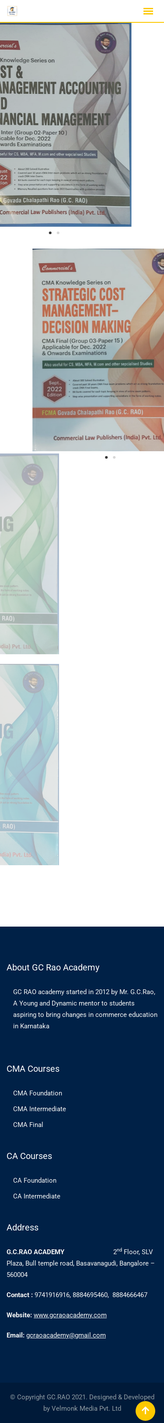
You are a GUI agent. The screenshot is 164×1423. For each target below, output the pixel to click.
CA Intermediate (36, 1196)
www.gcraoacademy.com (70, 1315)
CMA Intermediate (39, 1109)
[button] (27, 233)
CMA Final (28, 1125)
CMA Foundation (37, 1093)
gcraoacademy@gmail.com (66, 1335)
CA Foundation (34, 1180)
